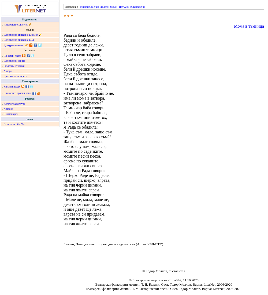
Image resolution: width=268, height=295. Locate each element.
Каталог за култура (14, 103)
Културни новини (14, 45)
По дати (8, 55)
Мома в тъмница (249, 26)
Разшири (83, 6)
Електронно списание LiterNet (21, 34)
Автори (8, 71)
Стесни (93, 6)
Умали (113, 6)
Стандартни (138, 6)
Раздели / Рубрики (14, 65)
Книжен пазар (12, 86)
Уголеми (104, 6)
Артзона (8, 108)
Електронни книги (14, 60)
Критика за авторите (15, 76)
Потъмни (124, 6)
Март (18, 55)
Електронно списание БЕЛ (19, 39)
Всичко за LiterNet (14, 124)
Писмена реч (11, 113)
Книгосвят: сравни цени (17, 93)
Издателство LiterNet (16, 24)
